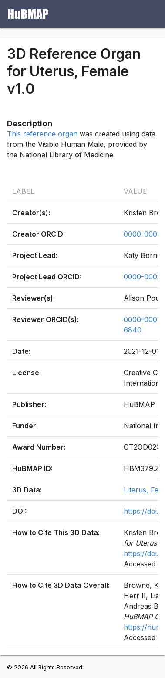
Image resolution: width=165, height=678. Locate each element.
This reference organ (42, 133)
